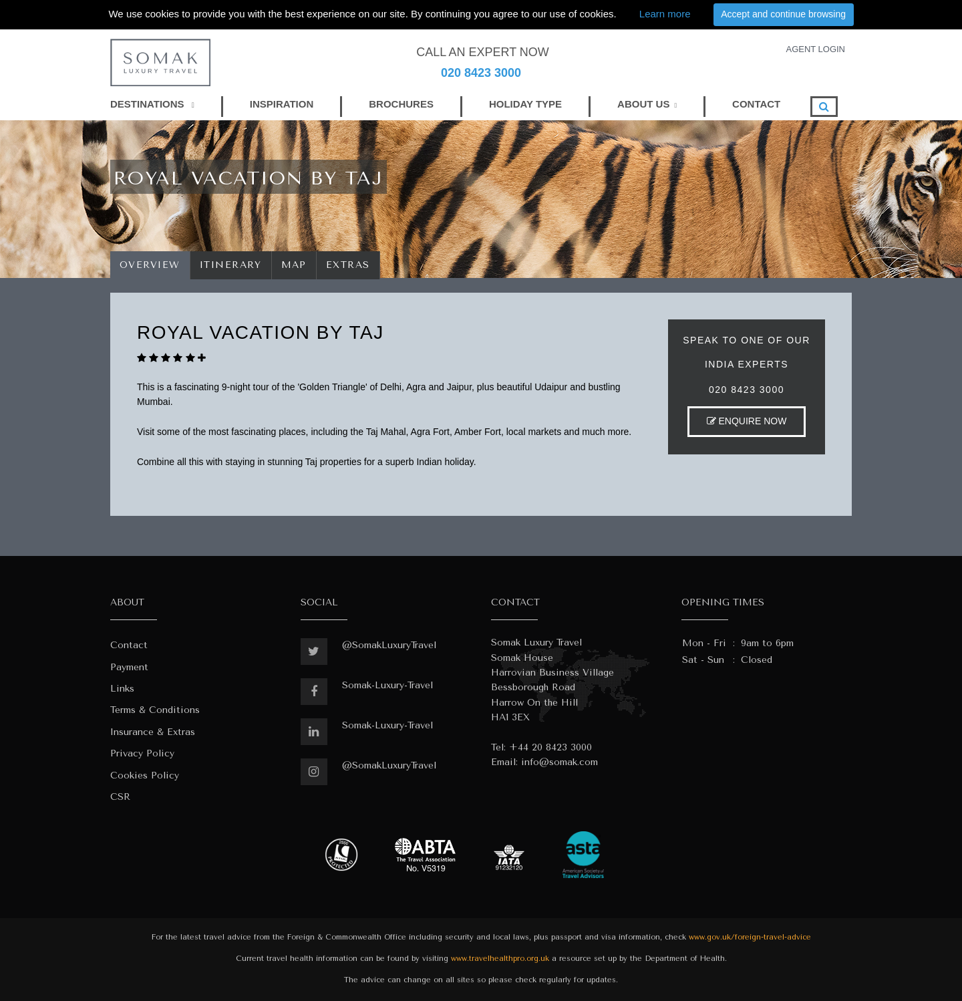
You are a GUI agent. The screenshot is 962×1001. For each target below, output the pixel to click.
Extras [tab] (348, 265)
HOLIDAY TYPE (525, 104)
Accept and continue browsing (783, 14)
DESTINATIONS (152, 104)
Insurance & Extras (152, 732)
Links (122, 688)
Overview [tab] (150, 265)
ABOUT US (643, 104)
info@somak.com (559, 762)
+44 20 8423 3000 (550, 747)
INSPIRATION (282, 104)
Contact (129, 645)
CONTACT (756, 104)
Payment (129, 667)
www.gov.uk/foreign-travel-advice (750, 937)
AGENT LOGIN (815, 49)
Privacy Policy (142, 753)
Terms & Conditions (155, 710)
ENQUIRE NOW (747, 421)
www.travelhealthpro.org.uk (500, 958)
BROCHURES (401, 104)
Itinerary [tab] (231, 265)
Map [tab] (294, 265)
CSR (120, 797)
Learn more (665, 13)
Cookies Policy (144, 775)
